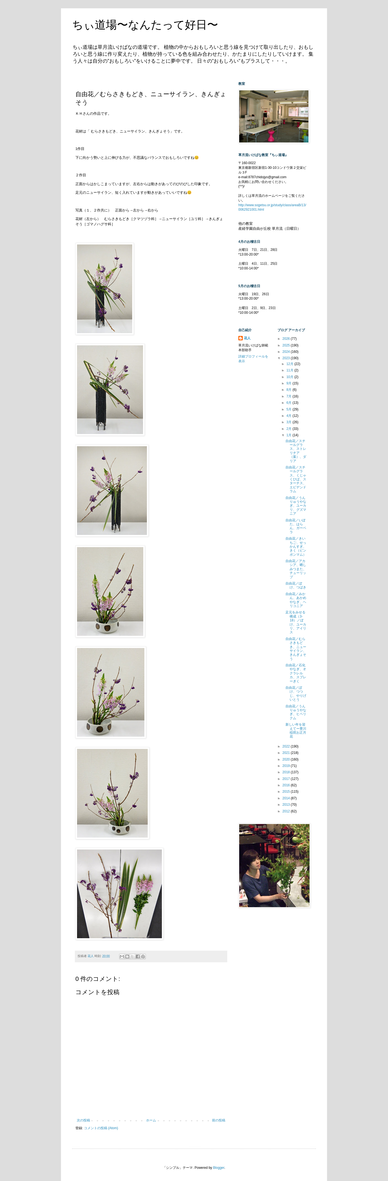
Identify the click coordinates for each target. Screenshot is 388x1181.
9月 (289, 383)
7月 (289, 396)
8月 (289, 390)
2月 (289, 429)
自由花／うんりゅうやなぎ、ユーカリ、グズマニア (295, 506)
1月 (289, 435)
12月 (290, 364)
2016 (286, 785)
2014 (286, 798)
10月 (290, 377)
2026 (286, 339)
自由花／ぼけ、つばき (295, 585)
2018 (286, 772)
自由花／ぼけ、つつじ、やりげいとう (295, 694)
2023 (286, 358)
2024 (286, 352)
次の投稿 (83, 1120)
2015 (286, 792)
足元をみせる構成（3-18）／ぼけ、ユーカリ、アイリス (295, 622)
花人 (247, 338)
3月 (289, 422)
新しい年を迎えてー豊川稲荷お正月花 (295, 730)
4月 (289, 416)
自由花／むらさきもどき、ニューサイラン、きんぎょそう (295, 649)
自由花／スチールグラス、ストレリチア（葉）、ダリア (295, 451)
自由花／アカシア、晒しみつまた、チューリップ (295, 569)
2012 (286, 811)
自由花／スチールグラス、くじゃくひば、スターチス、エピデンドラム (295, 479)
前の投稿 (218, 1120)
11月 (290, 370)
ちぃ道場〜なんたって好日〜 (145, 25)
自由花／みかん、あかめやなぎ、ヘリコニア (295, 600)
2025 (286, 345)
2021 (286, 753)
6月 (289, 403)
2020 (286, 759)
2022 (286, 746)
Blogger (218, 1168)
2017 (286, 779)
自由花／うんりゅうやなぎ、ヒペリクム (295, 712)
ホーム (151, 1120)
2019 (286, 766)
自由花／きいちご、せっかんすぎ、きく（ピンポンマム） (295, 547)
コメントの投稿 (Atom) (101, 1128)
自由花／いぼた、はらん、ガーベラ (295, 526)
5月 (289, 409)
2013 (286, 805)
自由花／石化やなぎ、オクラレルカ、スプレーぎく (295, 673)
